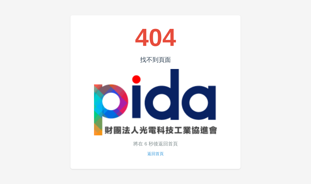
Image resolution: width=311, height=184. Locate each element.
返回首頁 (155, 154)
